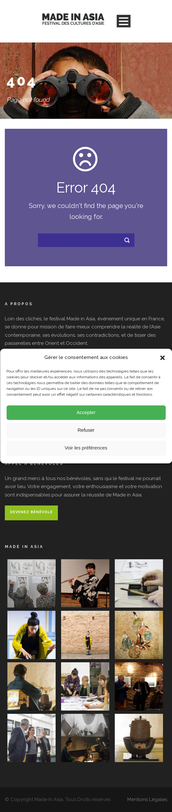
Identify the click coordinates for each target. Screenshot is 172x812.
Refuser (86, 431)
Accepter (86, 413)
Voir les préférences (86, 449)
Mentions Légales (147, 799)
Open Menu (124, 21)
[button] (162, 359)
